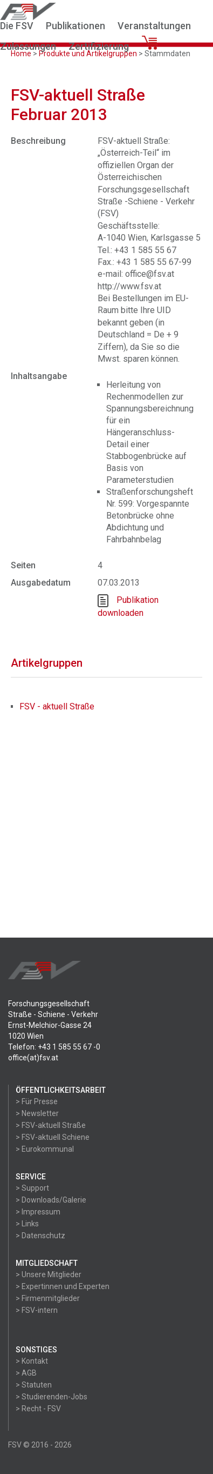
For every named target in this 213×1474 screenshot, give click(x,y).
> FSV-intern (37, 1310)
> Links (27, 1223)
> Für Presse (37, 1101)
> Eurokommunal (45, 1149)
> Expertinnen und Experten (62, 1286)
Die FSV (16, 25)
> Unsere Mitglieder (48, 1274)
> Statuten (34, 1384)
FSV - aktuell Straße (56, 706)
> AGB (26, 1373)
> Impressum (38, 1211)
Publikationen (75, 25)
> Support (32, 1188)
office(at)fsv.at (33, 1057)
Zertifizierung (98, 46)
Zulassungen (28, 46)
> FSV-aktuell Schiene (53, 1137)
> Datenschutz (40, 1235)
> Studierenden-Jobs (51, 1396)
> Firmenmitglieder (48, 1298)
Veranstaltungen (154, 25)
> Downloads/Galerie (51, 1200)
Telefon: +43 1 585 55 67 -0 (54, 1047)
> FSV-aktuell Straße (51, 1125)
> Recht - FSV (38, 1408)
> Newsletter (37, 1113)
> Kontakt (32, 1361)
